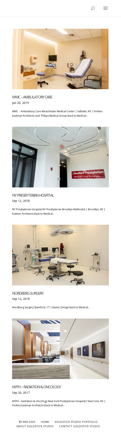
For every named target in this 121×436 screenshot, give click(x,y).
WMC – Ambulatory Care (32, 96)
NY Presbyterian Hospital (33, 195)
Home (45, 422)
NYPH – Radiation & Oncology (36, 386)
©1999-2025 (27, 422)
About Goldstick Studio (35, 426)
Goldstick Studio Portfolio (76, 422)
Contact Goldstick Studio (79, 426)
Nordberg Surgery (27, 293)
